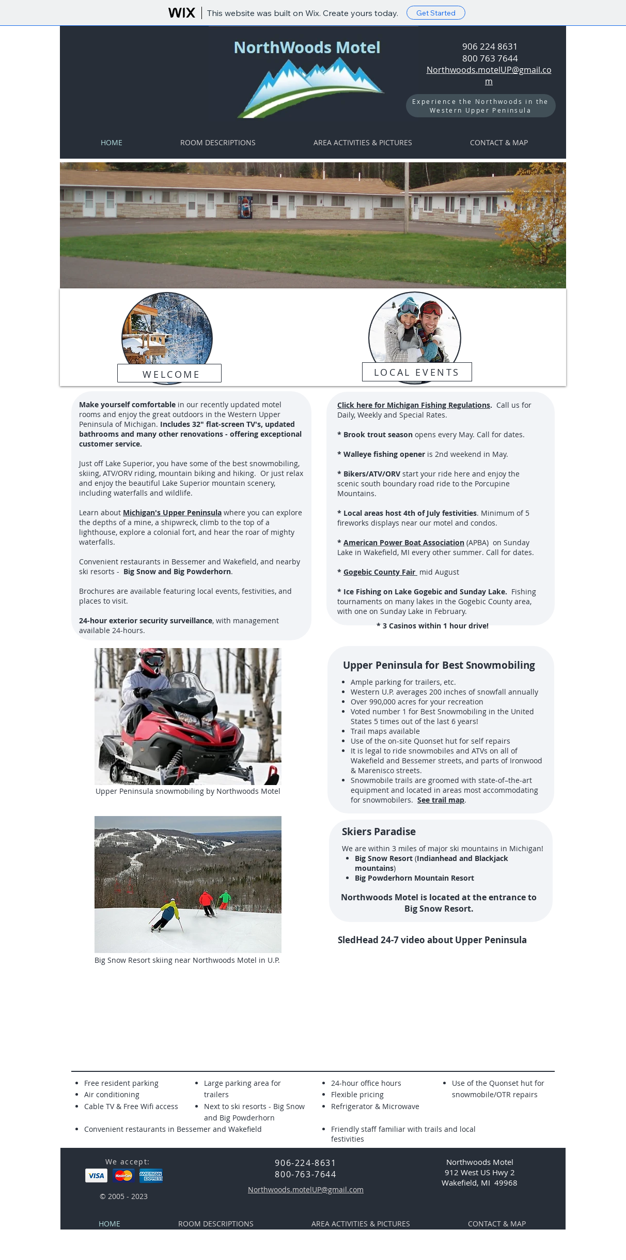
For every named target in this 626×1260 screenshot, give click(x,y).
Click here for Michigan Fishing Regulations (413, 405)
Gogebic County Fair (380, 572)
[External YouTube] (427, 1004)
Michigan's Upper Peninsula (172, 512)
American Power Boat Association (403, 542)
